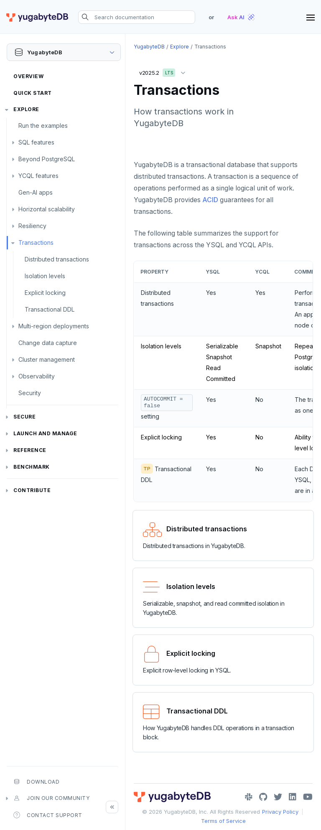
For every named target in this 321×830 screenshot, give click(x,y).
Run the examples (43, 125)
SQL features (36, 142)
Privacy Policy (280, 811)
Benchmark (31, 467)
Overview (28, 76)
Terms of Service (223, 820)
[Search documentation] (136, 17)
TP (146, 469)
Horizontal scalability (46, 209)
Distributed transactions (57, 259)
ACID (210, 200)
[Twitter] (278, 797)
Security (29, 392)
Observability (36, 376)
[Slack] (248, 797)
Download (36, 781)
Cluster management (46, 359)
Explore (26, 109)
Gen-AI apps (35, 192)
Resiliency (32, 225)
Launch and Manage (45, 433)
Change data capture (47, 342)
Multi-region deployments (53, 326)
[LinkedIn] (292, 797)
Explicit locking (45, 292)
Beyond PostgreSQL (46, 158)
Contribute (32, 490)
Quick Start (32, 93)
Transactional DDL (49, 309)
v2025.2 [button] (164, 71)
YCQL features (38, 175)
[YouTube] (308, 797)
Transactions (36, 242)
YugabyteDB (149, 46)
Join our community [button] (51, 798)
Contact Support (47, 815)
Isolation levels (45, 275)
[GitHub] (263, 797)
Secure (24, 417)
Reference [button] (29, 450)
